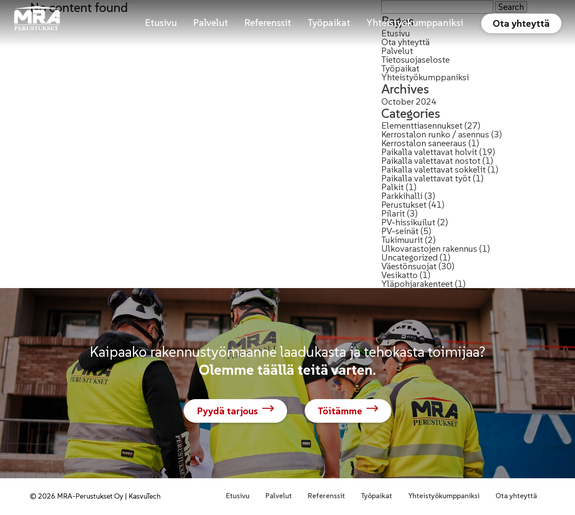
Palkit (392, 187)
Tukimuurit (402, 239)
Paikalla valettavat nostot (430, 160)
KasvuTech (145, 496)
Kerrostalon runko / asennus (435, 134)
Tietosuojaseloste (415, 59)
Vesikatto (399, 274)
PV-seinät (399, 231)
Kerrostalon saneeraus (423, 143)
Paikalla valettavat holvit (429, 151)
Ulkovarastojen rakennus (429, 248)
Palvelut (397, 50)
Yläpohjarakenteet (417, 283)
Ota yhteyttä (521, 23)
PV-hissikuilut (408, 222)
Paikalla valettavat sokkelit (433, 169)
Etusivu (238, 495)
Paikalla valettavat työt (426, 178)
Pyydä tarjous (227, 411)
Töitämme (340, 411)
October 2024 (408, 101)
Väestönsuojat (408, 266)
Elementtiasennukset (421, 125)
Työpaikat (400, 68)
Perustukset (403, 204)
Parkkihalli (401, 195)
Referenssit (326, 495)
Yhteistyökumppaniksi (425, 77)
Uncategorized (409, 257)
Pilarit (393, 213)
